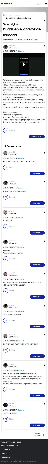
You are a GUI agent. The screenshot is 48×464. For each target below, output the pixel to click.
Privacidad (5, 450)
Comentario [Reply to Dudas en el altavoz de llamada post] (36, 137)
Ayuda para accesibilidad (11, 442)
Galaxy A (21, 51)
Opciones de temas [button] (41, 20)
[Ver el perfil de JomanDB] (12, 152)
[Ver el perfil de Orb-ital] (11, 404)
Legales (4, 453)
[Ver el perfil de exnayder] (12, 46)
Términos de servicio (9, 446)
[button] (41, 46)
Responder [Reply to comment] (37, 174)
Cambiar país (6, 457)
